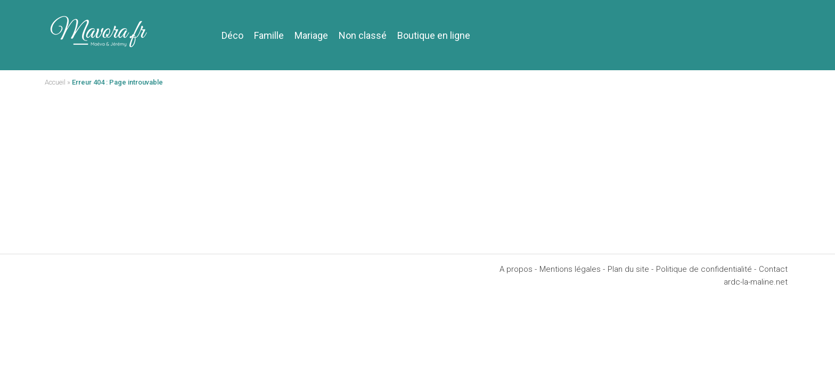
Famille (269, 35)
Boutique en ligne (433, 35)
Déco (232, 35)
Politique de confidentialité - (706, 269)
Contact (773, 269)
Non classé (363, 35)
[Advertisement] (417, 173)
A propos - (518, 269)
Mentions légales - (572, 269)
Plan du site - (630, 269)
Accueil (55, 82)
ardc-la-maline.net (756, 282)
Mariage (311, 35)
